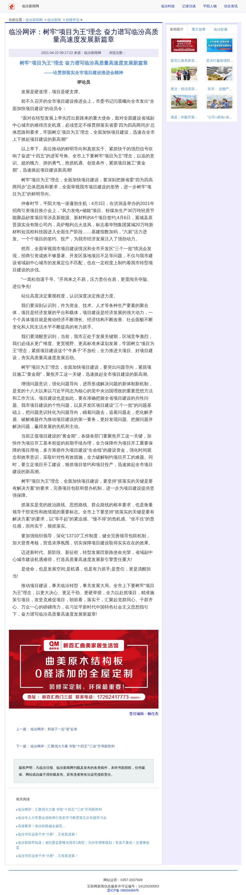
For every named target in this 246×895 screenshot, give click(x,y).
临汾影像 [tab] (220, 29)
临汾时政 (168, 6)
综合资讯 (231, 6)
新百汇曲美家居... (184, 60)
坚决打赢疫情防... (219, 60)
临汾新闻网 (34, 20)
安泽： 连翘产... (219, 89)
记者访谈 (189, 6)
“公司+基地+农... (219, 117)
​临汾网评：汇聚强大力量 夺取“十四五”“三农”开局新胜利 (72, 746)
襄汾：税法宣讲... (184, 89)
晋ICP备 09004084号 (123, 890)
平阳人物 (210, 6)
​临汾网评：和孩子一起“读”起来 (53, 729)
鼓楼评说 (72, 20)
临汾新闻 (54, 20)
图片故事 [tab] (199, 29)
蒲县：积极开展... (184, 117)
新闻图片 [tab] (177, 29)
